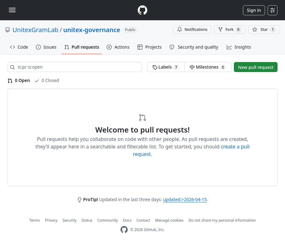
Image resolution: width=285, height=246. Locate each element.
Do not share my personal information (222, 220)
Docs (127, 220)
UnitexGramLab (35, 30)
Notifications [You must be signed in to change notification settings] (192, 29)
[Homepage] (142, 10)
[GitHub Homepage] (124, 230)
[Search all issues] (74, 67)
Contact (143, 220)
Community (108, 220)
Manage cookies (169, 220)
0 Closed (46, 80)
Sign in (254, 10)
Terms (34, 220)
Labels (166, 67)
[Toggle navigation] (12, 10)
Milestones (208, 67)
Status (86, 220)
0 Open (18, 80)
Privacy (51, 220)
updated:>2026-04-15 (185, 199)
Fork (229, 30)
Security (69, 220)
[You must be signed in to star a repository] (264, 29)
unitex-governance (91, 30)
